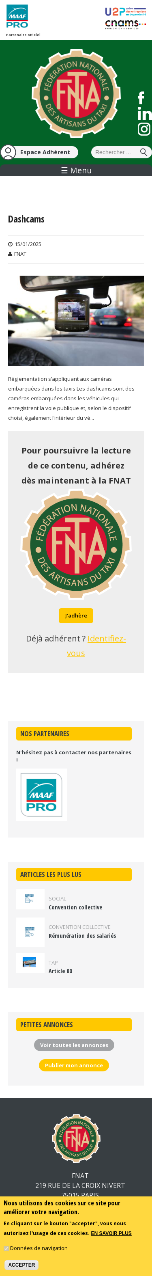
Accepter (21, 1269)
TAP (53, 962)
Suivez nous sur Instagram (144, 129)
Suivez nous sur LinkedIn (145, 113)
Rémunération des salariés (82, 935)
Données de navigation (39, 1251)
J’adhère (76, 615)
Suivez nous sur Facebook (141, 97)
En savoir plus (111, 1237)
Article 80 (60, 971)
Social (57, 898)
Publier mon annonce (74, 1065)
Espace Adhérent (45, 152)
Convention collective (75, 907)
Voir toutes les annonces (74, 1045)
